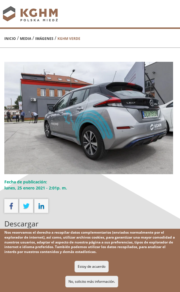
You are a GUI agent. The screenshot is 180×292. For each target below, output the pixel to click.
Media (25, 38)
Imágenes (44, 38)
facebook (11, 206)
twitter (26, 206)
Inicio (10, 38)
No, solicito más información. (91, 281)
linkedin (41, 206)
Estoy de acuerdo (91, 266)
